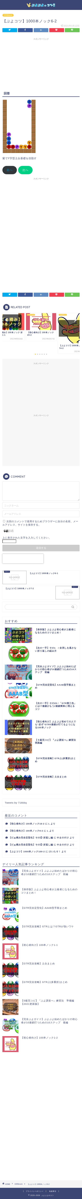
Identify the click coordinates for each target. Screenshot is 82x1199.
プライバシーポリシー (34, 1191)
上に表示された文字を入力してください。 (26, 537)
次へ (25, 170)
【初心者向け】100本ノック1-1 (39, 945)
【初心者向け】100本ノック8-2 (26, 831)
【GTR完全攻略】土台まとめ (38, 963)
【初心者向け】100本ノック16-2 (26, 824)
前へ (10, 170)
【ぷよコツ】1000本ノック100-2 (27, 851)
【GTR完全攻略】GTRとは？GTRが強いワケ (47, 926)
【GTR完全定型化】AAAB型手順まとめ (44, 907)
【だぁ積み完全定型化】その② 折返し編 (31, 837)
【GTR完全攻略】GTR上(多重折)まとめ (44, 982)
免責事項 (52, 1191)
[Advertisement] (41, 64)
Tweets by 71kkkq (16, 802)
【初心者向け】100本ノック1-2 (39, 1037)
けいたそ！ (55, 851)
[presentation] (22, 558)
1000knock (8, 15)
